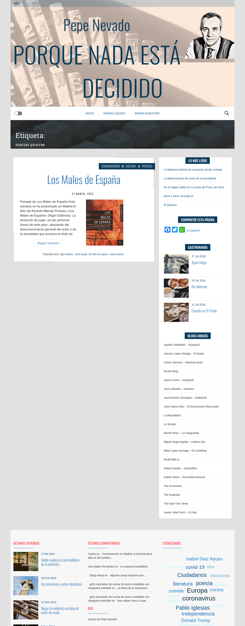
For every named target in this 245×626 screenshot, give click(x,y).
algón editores (66, 254)
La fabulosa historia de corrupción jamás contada (193, 169)
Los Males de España (83, 179)
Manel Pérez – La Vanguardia (181, 433)
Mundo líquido (114, 113)
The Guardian (172, 494)
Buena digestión (147, 113)
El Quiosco (170, 204)
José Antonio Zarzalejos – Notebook (185, 397)
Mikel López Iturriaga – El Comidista (185, 450)
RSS (16, 3)
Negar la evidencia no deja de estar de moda (60, 610)
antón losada (81, 254)
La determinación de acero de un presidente (190, 178)
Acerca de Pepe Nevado (102, 619)
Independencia (198, 614)
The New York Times (176, 503)
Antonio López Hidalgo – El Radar (184, 353)
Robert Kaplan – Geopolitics (180, 468)
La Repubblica (172, 415)
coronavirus (199, 598)
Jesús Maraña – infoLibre (179, 388)
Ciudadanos (192, 575)
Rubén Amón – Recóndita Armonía (184, 477)
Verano (174, 596)
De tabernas (199, 286)
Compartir (193, 230)
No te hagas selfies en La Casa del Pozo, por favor (194, 187)
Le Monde (170, 424)
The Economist (173, 485)
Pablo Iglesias (193, 608)
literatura (183, 584)
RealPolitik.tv (171, 459)
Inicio (90, 113)
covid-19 (195, 567)
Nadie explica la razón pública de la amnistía (60, 562)
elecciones (220, 575)
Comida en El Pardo (204, 310)
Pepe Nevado (96, 24)
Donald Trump (195, 620)
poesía (204, 583)
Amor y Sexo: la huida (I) (178, 196)
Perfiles (147, 166)
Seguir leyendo (49, 243)
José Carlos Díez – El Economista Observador (191, 406)
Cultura (131, 166)
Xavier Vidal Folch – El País (180, 512)
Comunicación (110, 166)
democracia (175, 567)
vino (210, 566)
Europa (197, 590)
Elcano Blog (171, 371)
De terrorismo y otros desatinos (61, 584)
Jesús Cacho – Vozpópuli (179, 380)
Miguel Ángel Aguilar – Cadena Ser (185, 441)
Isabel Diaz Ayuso (204, 558)
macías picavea (116, 254)
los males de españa (98, 254)
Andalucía (174, 601)
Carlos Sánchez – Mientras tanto (183, 362)
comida (176, 590)
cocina (216, 589)
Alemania (221, 585)
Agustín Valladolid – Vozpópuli (182, 344)
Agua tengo (199, 262)
